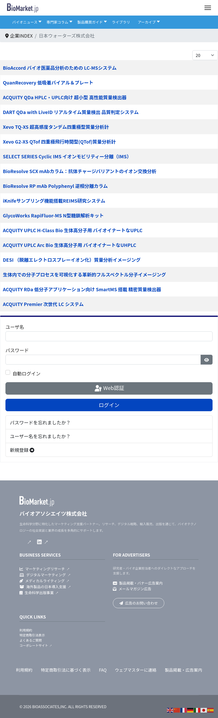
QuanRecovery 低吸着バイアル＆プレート (48, 82)
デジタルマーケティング (42, 574)
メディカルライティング (42, 580)
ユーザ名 (14, 326)
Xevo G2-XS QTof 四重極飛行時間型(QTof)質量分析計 (59, 141)
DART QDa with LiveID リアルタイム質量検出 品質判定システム (71, 112)
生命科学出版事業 (36, 592)
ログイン (109, 405)
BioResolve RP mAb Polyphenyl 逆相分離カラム (55, 185)
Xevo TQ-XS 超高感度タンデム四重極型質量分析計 (56, 126)
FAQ (103, 670)
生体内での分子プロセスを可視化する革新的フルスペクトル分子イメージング (84, 274)
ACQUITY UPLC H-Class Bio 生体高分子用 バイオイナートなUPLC (72, 230)
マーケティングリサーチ (42, 568)
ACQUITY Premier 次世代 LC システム (43, 304)
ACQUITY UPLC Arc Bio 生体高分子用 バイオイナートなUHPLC (69, 244)
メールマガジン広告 (132, 588)
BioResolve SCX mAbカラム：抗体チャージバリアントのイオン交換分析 (79, 171)
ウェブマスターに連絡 (135, 670)
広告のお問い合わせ (138, 603)
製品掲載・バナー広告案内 (138, 583)
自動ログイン (26, 373)
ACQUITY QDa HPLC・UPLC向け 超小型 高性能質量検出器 (64, 97)
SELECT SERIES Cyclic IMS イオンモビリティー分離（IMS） (67, 156)
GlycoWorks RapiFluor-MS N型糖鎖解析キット (53, 215)
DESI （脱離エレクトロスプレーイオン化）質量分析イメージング (72, 259)
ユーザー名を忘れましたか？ (40, 436)
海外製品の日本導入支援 (42, 586)
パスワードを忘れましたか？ (40, 422)
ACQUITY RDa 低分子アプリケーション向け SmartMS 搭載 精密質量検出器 (82, 289)
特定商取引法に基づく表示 (66, 670)
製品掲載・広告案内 (183, 670)
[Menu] (208, 8)
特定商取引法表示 (32, 635)
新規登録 (22, 449)
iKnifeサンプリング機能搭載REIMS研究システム (54, 200)
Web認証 (109, 388)
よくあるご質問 (30, 640)
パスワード (17, 350)
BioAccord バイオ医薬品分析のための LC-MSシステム (60, 67)
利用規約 (25, 630)
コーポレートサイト (33, 645)
